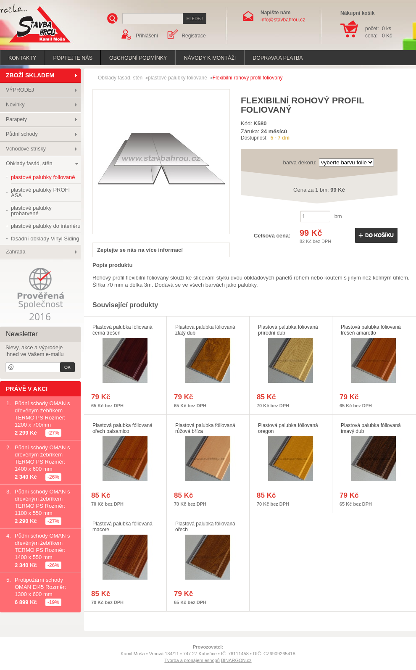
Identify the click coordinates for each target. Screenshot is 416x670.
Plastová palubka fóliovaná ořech (205, 527)
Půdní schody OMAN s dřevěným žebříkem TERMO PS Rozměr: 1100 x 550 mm (42, 502)
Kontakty (22, 58)
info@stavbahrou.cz (283, 20)
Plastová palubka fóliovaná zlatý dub (205, 330)
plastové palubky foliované (177, 77)
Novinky (15, 105)
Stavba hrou (27, 43)
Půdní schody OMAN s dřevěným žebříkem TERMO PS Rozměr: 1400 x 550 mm (42, 546)
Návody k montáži (210, 58)
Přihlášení (147, 36)
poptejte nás (72, 58)
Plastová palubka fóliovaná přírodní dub (288, 330)
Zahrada (16, 252)
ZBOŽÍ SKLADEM (30, 75)
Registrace (193, 36)
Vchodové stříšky (26, 149)
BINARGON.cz (236, 660)
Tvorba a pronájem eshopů (191, 660)
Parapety (16, 119)
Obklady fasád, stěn (29, 163)
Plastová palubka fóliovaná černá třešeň (122, 330)
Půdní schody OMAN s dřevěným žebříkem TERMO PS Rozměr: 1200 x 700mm (42, 414)
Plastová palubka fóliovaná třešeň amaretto (371, 330)
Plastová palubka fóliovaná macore (122, 527)
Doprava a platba (278, 58)
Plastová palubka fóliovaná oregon (288, 428)
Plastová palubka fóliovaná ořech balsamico (122, 428)
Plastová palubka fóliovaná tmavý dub (371, 428)
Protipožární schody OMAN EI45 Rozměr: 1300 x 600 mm (40, 587)
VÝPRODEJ (20, 90)
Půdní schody (22, 134)
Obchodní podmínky (138, 58)
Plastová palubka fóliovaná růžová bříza (205, 428)
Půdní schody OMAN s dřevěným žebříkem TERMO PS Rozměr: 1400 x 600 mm (42, 458)
